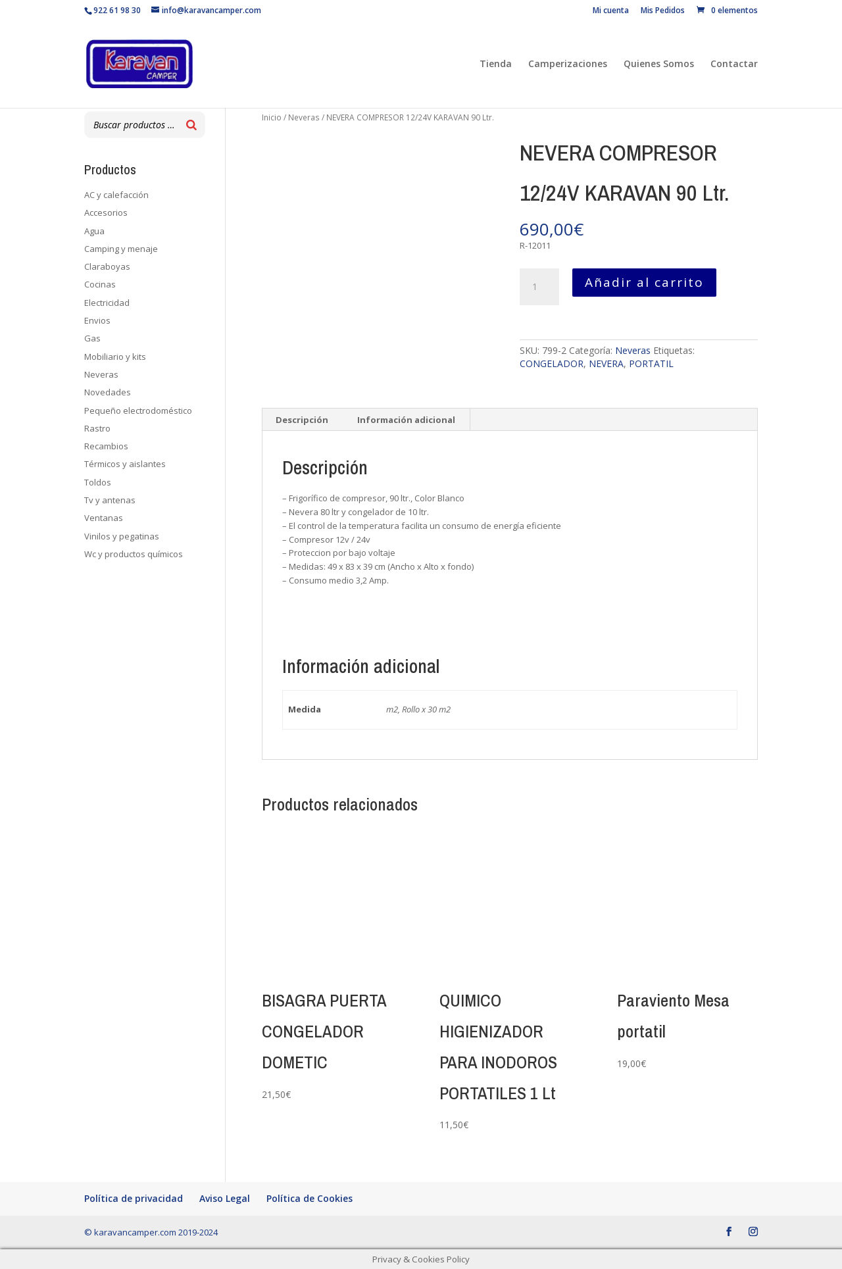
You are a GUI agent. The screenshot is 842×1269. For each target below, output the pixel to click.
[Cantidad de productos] (539, 286)
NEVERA (606, 363)
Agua (94, 231)
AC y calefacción (116, 195)
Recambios (106, 446)
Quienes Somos (659, 64)
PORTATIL (651, 363)
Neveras (304, 117)
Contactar (734, 64)
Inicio (272, 117)
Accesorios (106, 212)
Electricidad (107, 303)
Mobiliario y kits (115, 356)
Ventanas (103, 518)
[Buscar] (191, 124)
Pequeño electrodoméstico (138, 410)
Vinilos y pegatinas (121, 536)
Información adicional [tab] (406, 420)
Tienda (496, 64)
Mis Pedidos (663, 11)
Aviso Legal (224, 1198)
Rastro (97, 428)
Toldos (97, 482)
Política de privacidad (133, 1198)
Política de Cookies (309, 1198)
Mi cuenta (611, 11)
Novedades (107, 392)
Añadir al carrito (644, 282)
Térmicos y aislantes (125, 464)
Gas (92, 338)
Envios (97, 320)
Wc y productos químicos (133, 554)
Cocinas (100, 284)
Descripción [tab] (302, 420)
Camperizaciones (567, 64)
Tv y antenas (110, 500)
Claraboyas (107, 266)
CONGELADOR (551, 363)
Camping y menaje (121, 249)
